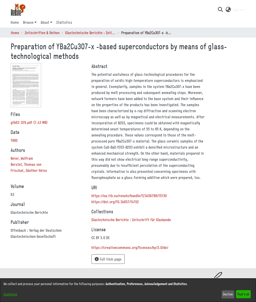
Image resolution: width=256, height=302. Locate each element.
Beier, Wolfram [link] (22, 158)
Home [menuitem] (15, 22)
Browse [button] (28, 22)
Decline (228, 294)
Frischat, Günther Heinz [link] (29, 170)
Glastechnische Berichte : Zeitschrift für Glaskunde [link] (90, 32)
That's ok (243, 294)
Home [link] (15, 32)
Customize (10, 294)
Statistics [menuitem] (64, 22)
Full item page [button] (108, 259)
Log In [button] (238, 9)
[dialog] (128, 290)
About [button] (45, 22)
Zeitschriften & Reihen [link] (42, 32)
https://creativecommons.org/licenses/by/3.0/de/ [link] (129, 247)
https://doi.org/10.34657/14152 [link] (115, 201)
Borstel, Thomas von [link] (26, 164)
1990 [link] (14, 140)
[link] (29, 122)
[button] (220, 10)
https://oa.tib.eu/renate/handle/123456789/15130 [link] (129, 195)
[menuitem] (30, 22)
